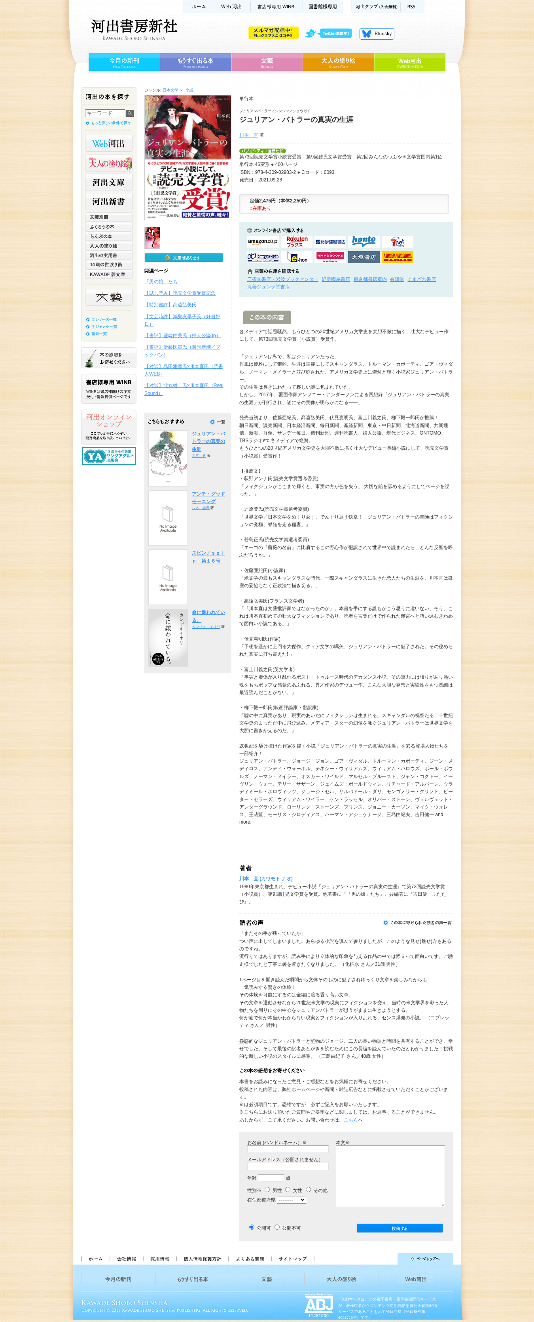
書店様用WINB (277, 6)
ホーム (198, 6)
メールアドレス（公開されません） (285, 1159)
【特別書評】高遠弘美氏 (170, 304)
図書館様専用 (323, 6)
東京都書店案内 (370, 279)
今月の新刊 (123, 62)
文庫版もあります (183, 257)
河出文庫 (109, 182)
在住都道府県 (261, 1200)
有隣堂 (397, 279)
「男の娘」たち (161, 281)
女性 (293, 1190)
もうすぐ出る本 (195, 62)
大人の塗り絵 (338, 62)
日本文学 (170, 90)
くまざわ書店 (421, 279)
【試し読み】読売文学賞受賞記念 (180, 293)
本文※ (343, 1142)
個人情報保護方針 (202, 1259)
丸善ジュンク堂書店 (268, 287)
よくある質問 (249, 1259)
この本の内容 (267, 317)
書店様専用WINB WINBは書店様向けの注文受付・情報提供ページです (108, 389)
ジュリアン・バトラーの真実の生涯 (208, 441)
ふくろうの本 (109, 226)
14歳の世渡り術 (109, 264)
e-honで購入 (296, 257)
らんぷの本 (109, 236)
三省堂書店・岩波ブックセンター (282, 279)
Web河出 (232, 6)
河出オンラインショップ (108, 427)
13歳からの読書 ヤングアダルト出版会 (110, 456)
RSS (412, 6)
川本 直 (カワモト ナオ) (266, 878)
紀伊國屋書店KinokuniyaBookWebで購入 (330, 242)
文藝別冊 (109, 217)
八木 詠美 (201, 508)
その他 (317, 1190)
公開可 (264, 1228)
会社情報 (126, 1259)
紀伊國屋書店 (336, 279)
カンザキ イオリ (206, 627)
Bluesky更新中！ (377, 33)
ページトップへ (387, 1259)
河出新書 (109, 201)
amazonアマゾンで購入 (263, 242)
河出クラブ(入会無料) (376, 6)
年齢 (252, 1178)
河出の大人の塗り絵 (109, 163)
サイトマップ (292, 1259)
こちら (351, 1120)
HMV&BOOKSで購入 (330, 257)
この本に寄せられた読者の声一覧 (418, 922)
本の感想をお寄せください (108, 357)
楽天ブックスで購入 (296, 242)
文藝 (267, 62)
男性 (273, 1190)
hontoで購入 (364, 242)
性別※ (254, 1190)
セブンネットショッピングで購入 (397, 242)
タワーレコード (397, 257)
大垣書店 (364, 257)
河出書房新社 (133, 30)
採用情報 (159, 1259)
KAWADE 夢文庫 (109, 274)
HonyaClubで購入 (263, 257)
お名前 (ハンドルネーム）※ (277, 1142)
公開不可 (291, 1228)
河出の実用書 (109, 255)
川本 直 (248, 135)
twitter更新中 (331, 33)
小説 (189, 90)
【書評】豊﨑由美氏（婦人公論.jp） (182, 335)
